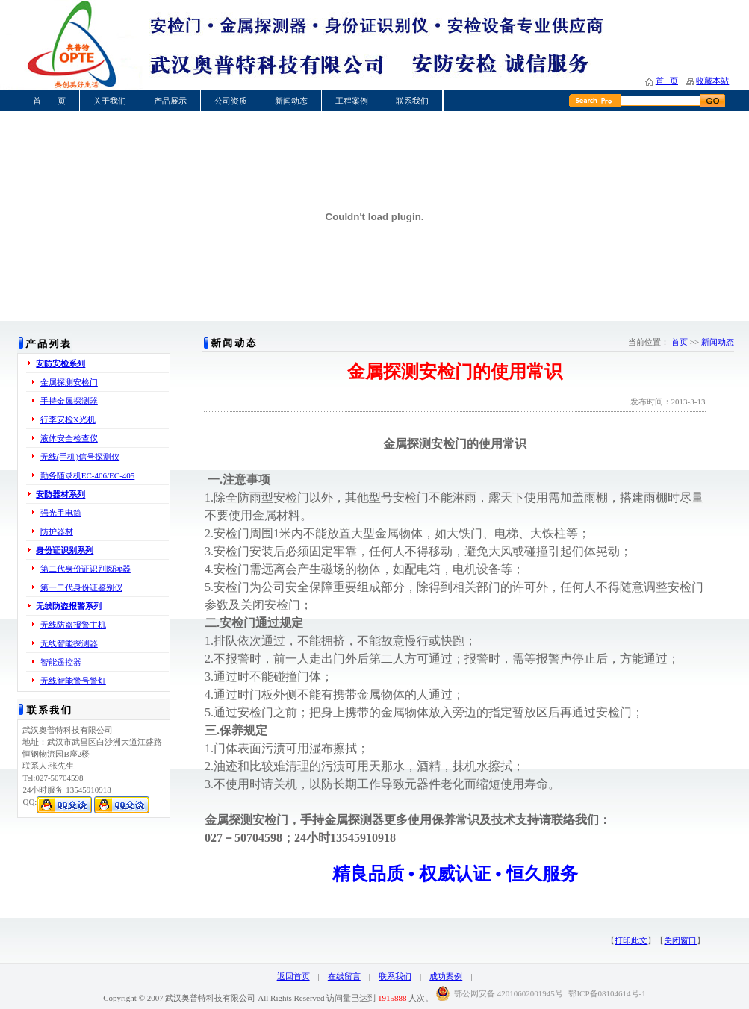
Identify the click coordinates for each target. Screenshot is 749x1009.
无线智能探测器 (69, 643)
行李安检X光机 (68, 419)
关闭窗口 (680, 940)
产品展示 (170, 100)
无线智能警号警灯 (73, 680)
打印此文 (631, 940)
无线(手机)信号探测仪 (79, 456)
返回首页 (293, 976)
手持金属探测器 (69, 400)
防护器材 (56, 531)
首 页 (667, 80)
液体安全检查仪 (69, 438)
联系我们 (412, 100)
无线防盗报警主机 (73, 624)
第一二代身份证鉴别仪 (81, 587)
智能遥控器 (60, 661)
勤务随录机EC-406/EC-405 (87, 475)
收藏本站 (712, 80)
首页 (679, 341)
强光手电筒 (60, 512)
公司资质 (230, 100)
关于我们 (109, 100)
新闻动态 (291, 100)
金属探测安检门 (69, 382)
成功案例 (445, 976)
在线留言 (344, 976)
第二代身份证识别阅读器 (85, 568)
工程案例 (351, 100)
